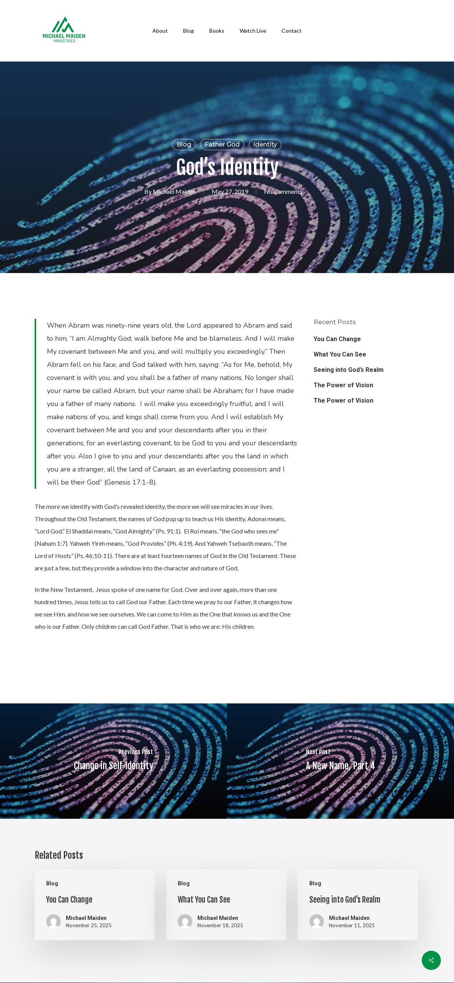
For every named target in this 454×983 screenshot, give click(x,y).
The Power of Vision (343, 385)
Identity (265, 144)
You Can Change (337, 339)
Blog (184, 144)
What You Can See (340, 354)
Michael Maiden (174, 191)
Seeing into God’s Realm (349, 369)
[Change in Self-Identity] (113, 761)
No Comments (283, 191)
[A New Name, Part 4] (340, 761)
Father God (222, 144)
